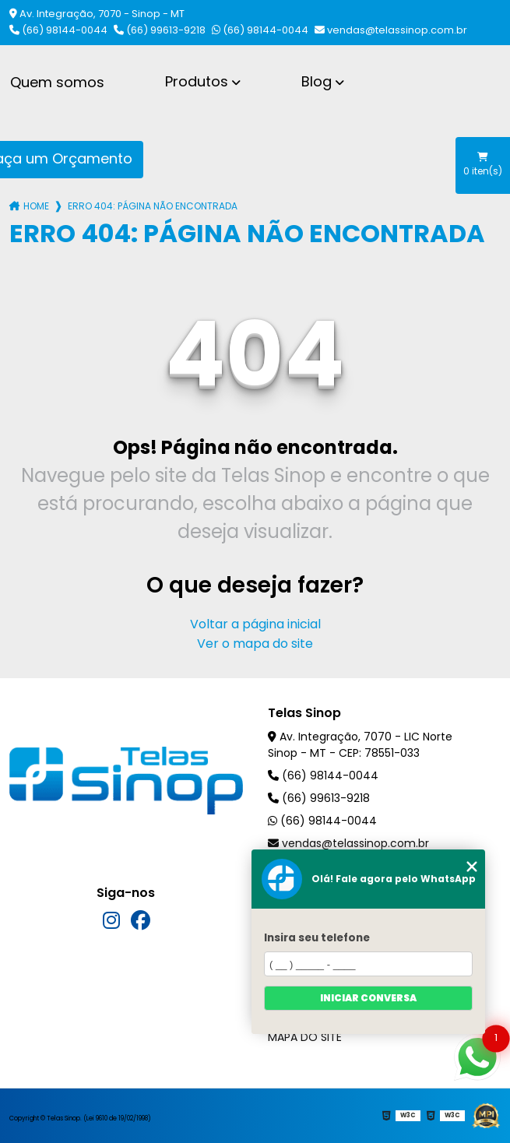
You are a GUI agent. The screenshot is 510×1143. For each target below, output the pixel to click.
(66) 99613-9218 (160, 30)
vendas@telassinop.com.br (391, 30)
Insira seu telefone (317, 937)
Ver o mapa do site (255, 643)
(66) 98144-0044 (58, 30)
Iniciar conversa (368, 997)
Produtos (196, 81)
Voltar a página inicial (255, 624)
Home (36, 206)
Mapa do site (305, 1037)
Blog (316, 81)
